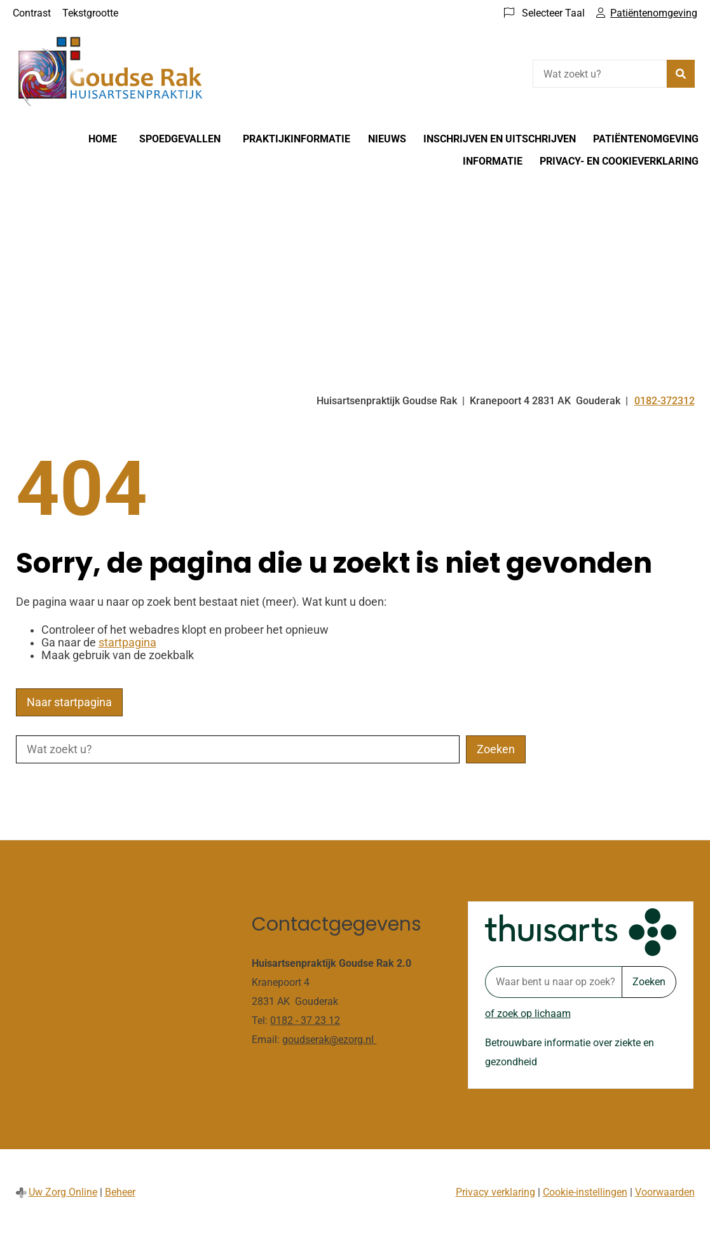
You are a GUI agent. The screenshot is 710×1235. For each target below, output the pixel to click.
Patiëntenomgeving (646, 139)
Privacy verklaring (495, 1192)
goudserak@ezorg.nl (329, 1040)
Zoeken (649, 982)
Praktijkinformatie (296, 139)
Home (102, 139)
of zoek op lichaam (528, 1013)
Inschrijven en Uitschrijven (499, 139)
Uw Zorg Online (63, 1192)
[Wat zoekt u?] (600, 74)
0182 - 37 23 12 (305, 1020)
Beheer (120, 1192)
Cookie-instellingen (585, 1192)
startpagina (127, 642)
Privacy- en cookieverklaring (619, 161)
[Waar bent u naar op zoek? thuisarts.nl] (553, 982)
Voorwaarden (665, 1192)
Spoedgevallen (180, 139)
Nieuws (387, 139)
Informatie (492, 161)
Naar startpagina (69, 702)
